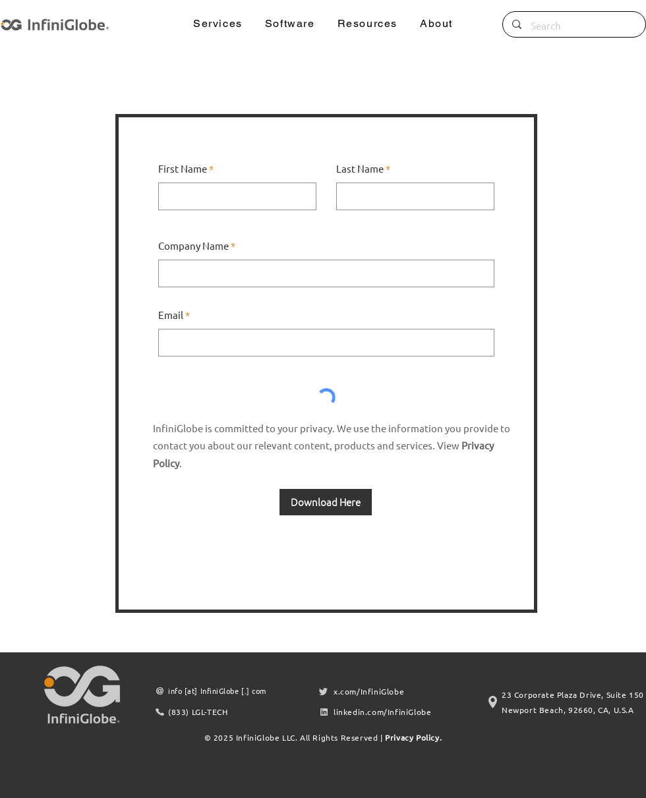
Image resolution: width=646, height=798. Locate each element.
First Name (182, 168)
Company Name (193, 245)
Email (170, 315)
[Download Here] (325, 502)
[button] (218, 24)
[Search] (574, 26)
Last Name (360, 168)
